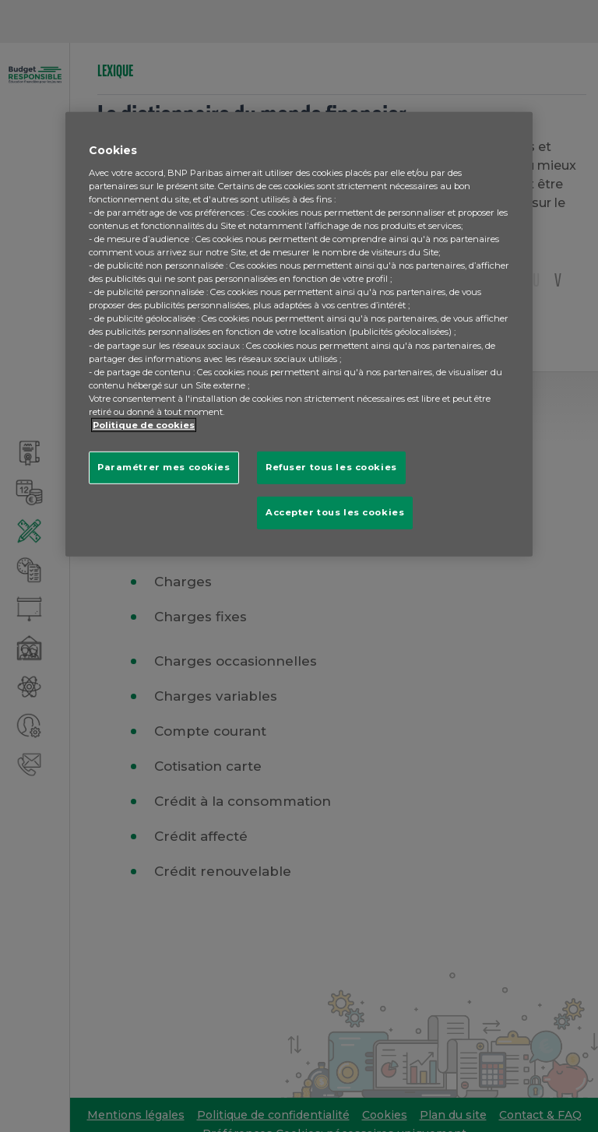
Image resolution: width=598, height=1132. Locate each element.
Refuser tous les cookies (331, 467)
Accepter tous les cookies (335, 512)
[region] (299, 334)
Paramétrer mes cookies (163, 467)
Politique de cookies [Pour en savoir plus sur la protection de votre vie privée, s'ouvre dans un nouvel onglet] (144, 425)
